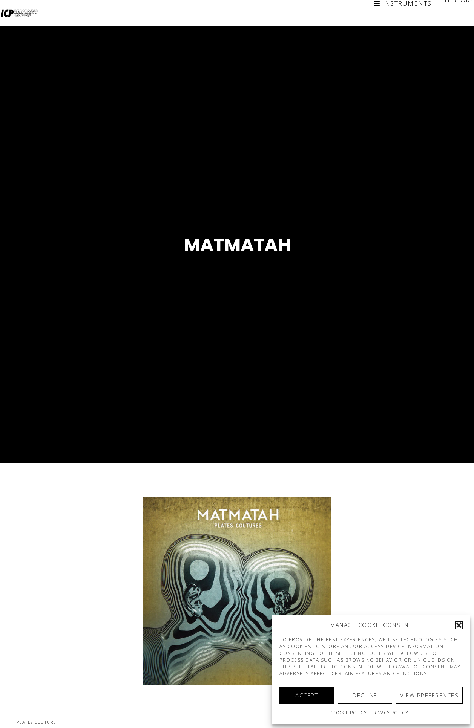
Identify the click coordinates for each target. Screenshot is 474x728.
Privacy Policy (389, 713)
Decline (365, 695)
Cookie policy (348, 713)
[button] (459, 625)
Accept (306, 695)
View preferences (429, 695)
